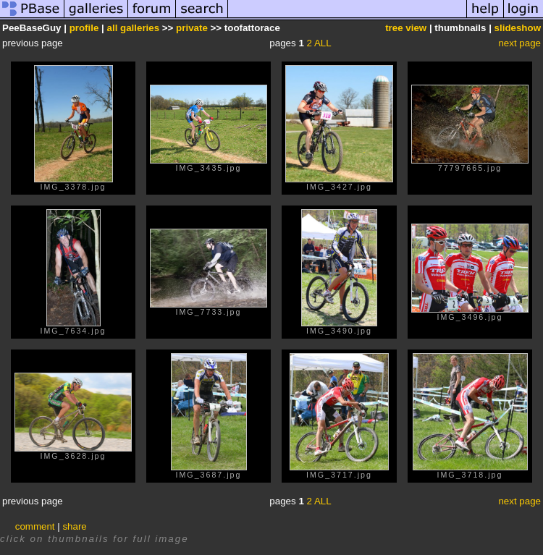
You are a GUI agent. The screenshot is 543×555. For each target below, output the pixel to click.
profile (84, 27)
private (192, 27)
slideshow (517, 27)
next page (519, 43)
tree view (405, 27)
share (74, 526)
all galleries (133, 27)
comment (35, 526)
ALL (323, 43)
